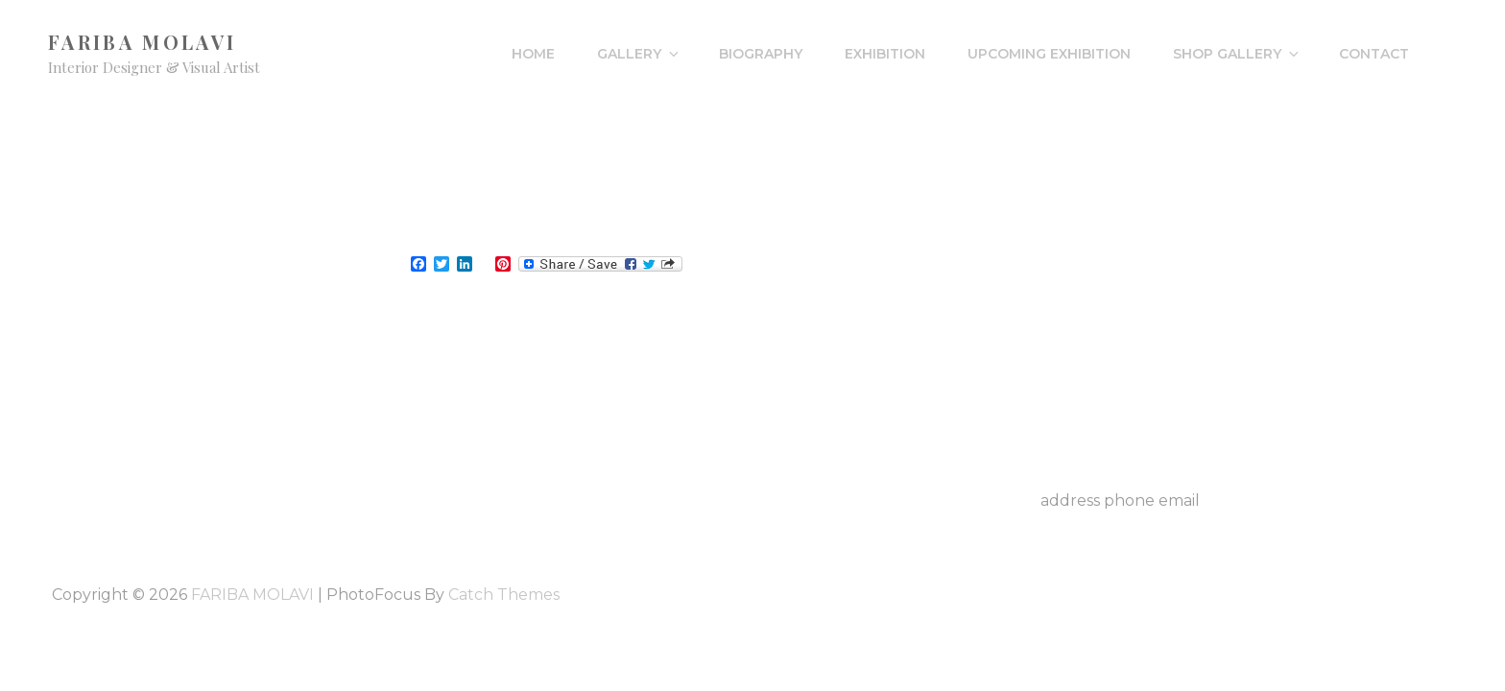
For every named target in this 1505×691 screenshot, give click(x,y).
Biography (760, 53)
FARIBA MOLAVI (142, 42)
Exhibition (885, 53)
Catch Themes (504, 594)
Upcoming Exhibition (1049, 53)
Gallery (639, 53)
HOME (533, 53)
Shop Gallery (1237, 53)
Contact (1374, 53)
